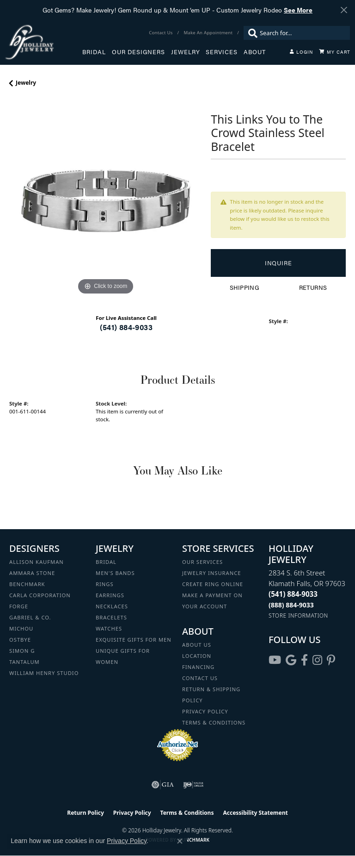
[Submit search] (250, 33)
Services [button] (222, 52)
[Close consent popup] (180, 841)
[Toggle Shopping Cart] (334, 52)
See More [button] (298, 9)
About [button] (255, 52)
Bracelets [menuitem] (111, 617)
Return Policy (85, 813)
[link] (161, 33)
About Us (196, 644)
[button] (301, 52)
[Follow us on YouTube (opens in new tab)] (275, 660)
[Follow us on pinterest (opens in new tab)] (331, 660)
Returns (313, 287)
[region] (105, 201)
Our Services (202, 561)
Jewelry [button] (185, 52)
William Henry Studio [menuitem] (44, 672)
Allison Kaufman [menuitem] (36, 561)
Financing (198, 666)
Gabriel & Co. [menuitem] (30, 617)
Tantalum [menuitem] (24, 661)
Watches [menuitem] (109, 628)
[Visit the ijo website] (193, 785)
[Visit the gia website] (163, 785)
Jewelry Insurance (211, 572)
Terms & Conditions (213, 722)
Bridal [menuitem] (106, 561)
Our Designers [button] (138, 52)
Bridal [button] (94, 52)
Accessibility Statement (255, 813)
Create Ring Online (212, 584)
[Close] (343, 10)
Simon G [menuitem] (22, 650)
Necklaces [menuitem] (112, 606)
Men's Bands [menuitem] (115, 572)
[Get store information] (298, 615)
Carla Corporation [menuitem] (40, 595)
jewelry (26, 83)
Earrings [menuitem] (110, 595)
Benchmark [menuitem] (27, 584)
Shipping (244, 287)
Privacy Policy (205, 711)
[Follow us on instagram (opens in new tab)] (317, 660)
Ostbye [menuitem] (20, 639)
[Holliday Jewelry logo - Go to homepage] (43, 41)
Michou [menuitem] (21, 628)
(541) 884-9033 (126, 327)
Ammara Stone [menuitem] (32, 572)
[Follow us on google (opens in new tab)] (291, 660)
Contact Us (200, 678)
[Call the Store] (293, 594)
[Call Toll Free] (291, 604)
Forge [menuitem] (18, 606)
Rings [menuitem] (105, 584)
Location (196, 655)
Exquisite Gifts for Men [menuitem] (133, 639)
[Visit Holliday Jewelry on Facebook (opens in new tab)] (304, 660)
